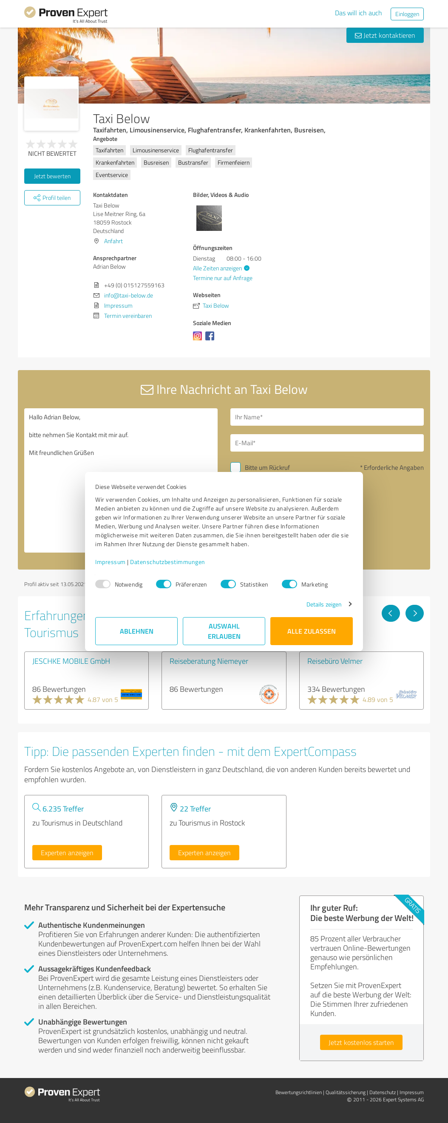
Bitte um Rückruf (267, 467)
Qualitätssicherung (346, 1092)
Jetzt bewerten (52, 176)
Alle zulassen (311, 631)
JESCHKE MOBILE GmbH (71, 661)
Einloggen (407, 14)
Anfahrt (113, 241)
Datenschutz (382, 1092)
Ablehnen (136, 631)
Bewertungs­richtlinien (298, 1092)
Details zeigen (324, 604)
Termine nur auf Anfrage (222, 278)
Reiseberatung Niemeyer (209, 661)
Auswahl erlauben (224, 631)
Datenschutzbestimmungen (167, 562)
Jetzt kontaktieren (385, 35)
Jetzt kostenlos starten (361, 1042)
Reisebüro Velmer (335, 661)
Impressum (110, 562)
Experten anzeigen (67, 852)
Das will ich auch (358, 12)
